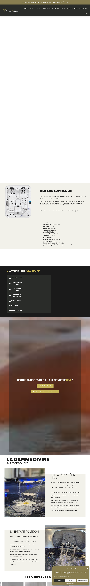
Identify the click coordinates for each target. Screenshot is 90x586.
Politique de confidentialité (70, 583)
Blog (86, 13)
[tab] (16, 169)
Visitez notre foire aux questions (45, 282)
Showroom (74, 8)
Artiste (68, 8)
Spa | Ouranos (17, 540)
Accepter (59, 580)
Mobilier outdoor (47, 8)
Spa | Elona (72, 540)
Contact (85, 8)
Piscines (25, 8)
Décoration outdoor (60, 8)
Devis (80, 8)
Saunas (38, 8)
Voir (18, 544)
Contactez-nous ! (45, 276)
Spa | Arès (45, 540)
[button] (87, 568)
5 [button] (86, 532)
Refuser (70, 580)
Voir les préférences (82, 580)
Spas (31, 8)
